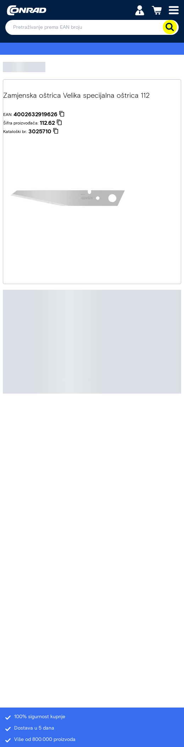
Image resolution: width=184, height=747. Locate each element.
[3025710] (43, 131)
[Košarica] (157, 9)
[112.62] (51, 123)
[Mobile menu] (174, 9)
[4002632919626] (39, 114)
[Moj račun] (140, 9)
